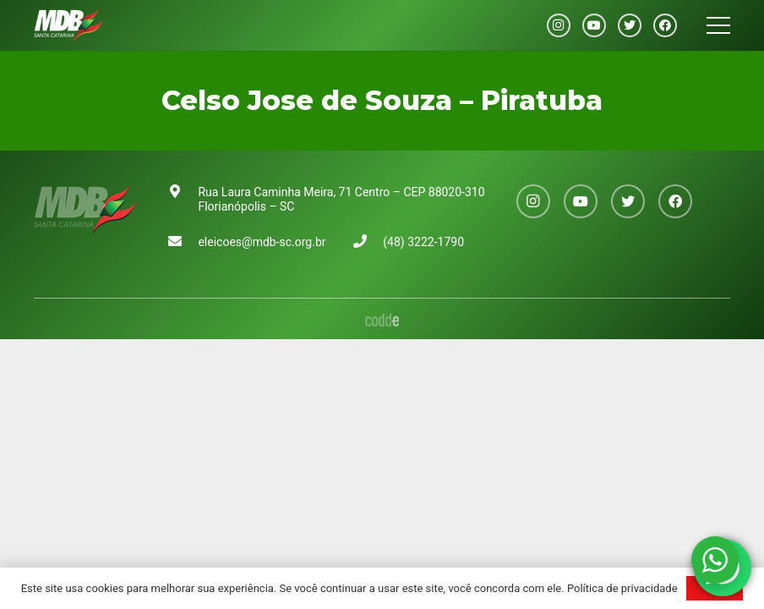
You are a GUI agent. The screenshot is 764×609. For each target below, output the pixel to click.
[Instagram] (558, 25)
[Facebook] (665, 25)
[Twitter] (629, 25)
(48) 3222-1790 (423, 242)
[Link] (68, 25)
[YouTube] (594, 25)
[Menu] (718, 25)
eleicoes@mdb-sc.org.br (261, 242)
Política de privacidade (622, 588)
